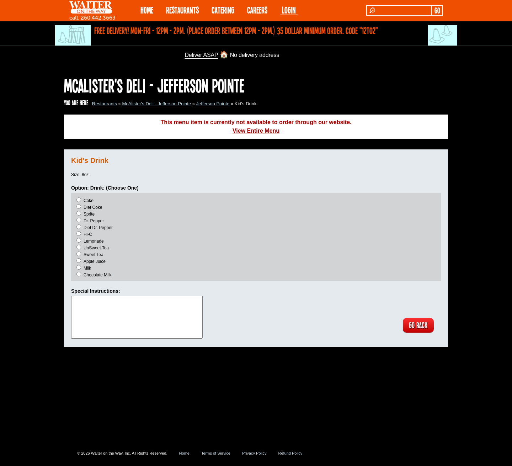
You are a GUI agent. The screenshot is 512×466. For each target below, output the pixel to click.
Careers (257, 10)
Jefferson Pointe (213, 103)
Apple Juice (95, 261)
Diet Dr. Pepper (98, 227)
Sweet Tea (93, 254)
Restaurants (104, 103)
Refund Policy (290, 453)
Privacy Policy (254, 453)
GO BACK (418, 325)
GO (437, 10)
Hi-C (88, 234)
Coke (89, 200)
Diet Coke (93, 207)
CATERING (223, 10)
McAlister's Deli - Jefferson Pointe (156, 103)
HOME (146, 10)
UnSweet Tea (96, 247)
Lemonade (94, 241)
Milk (87, 268)
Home (184, 453)
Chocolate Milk (98, 274)
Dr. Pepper (94, 220)
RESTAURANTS (182, 10)
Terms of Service (215, 453)
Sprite (89, 214)
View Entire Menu (256, 131)
